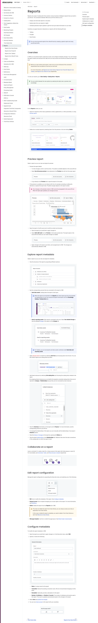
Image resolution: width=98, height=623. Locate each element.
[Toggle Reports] (3, 45)
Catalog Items (7, 20)
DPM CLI (6, 98)
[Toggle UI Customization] (3, 79)
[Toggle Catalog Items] (3, 20)
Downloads (92, 2)
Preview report (85, 16)
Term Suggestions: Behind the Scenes (11, 24)
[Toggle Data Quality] (3, 27)
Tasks (44, 453)
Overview (84, 14)
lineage (41, 321)
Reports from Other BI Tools (11, 56)
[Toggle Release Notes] (3, 10)
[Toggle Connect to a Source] (3, 18)
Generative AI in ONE (9, 64)
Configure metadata (87, 25)
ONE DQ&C (30, 6)
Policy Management (8, 87)
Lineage (6, 59)
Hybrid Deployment (8, 119)
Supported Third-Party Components (12, 108)
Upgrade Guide (7, 106)
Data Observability (8, 38)
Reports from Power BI (10, 51)
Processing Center (8, 90)
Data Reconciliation (8, 32)
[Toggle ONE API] (3, 92)
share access (39, 602)
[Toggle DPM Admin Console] (3, 95)
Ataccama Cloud (8, 116)
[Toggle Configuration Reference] (3, 113)
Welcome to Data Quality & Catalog (12, 7)
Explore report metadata (88, 19)
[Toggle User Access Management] (3, 74)
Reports (6, 45)
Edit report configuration (88, 23)
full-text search (33, 113)
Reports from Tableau (10, 53)
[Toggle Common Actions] (3, 15)
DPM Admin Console (9, 95)
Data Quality (7, 27)
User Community (75, 2)
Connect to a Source (8, 18)
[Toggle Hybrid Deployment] (3, 119)
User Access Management (10, 74)
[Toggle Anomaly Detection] (3, 40)
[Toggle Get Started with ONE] (3, 12)
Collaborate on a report (87, 21)
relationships (40, 437)
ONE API (6, 92)
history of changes (38, 435)
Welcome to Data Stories (43, 514)
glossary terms (36, 355)
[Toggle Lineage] (3, 59)
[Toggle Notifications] (3, 72)
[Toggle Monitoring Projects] (3, 30)
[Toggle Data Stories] (3, 69)
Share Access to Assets (54, 453)
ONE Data (6, 66)
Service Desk (84, 2)
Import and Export (8, 85)
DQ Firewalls (7, 35)
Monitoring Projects (8, 30)
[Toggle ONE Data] (3, 66)
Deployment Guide (8, 103)
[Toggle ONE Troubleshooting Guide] (3, 100)
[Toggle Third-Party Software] (3, 121)
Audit (5, 77)
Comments (40, 453)
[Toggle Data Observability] (3, 38)
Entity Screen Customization (65, 519)
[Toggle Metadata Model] (3, 82)
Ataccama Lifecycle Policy (10, 111)
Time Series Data (8, 43)
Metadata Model (8, 82)
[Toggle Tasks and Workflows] (3, 61)
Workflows (34, 503)
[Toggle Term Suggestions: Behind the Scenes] (3, 23)
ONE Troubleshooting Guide (10, 100)
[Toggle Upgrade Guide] (3, 106)
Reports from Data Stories (11, 48)
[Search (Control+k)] (67, 2)
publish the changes (42, 599)
